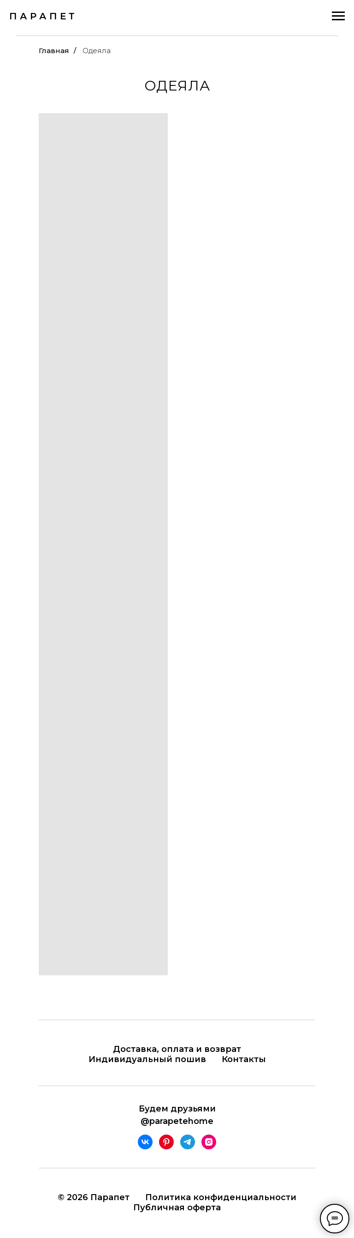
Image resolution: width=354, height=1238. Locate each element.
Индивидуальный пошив (147, 1059)
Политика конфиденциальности (220, 1197)
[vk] (145, 1142)
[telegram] (187, 1142)
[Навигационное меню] (338, 16)
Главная (54, 50)
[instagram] (208, 1142)
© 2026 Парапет (94, 1197)
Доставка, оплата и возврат (177, 1049)
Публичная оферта (177, 1207)
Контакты (244, 1059)
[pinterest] (166, 1142)
